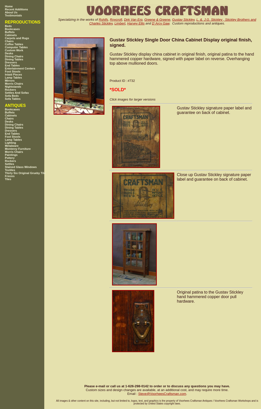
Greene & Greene (157, 19)
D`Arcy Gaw (160, 23)
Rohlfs (103, 19)
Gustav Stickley (183, 19)
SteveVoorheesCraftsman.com (162, 394)
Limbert (120, 23)
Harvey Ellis (136, 23)
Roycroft (116, 19)
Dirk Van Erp (133, 19)
